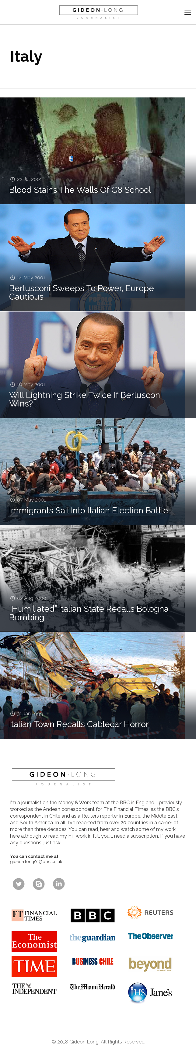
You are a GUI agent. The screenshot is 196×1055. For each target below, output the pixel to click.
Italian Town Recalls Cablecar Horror (79, 724)
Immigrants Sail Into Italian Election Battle (88, 510)
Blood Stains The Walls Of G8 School (80, 190)
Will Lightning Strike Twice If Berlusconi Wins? (85, 399)
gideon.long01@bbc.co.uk (36, 861)
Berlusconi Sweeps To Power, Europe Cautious (81, 292)
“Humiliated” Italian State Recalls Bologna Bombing (89, 613)
